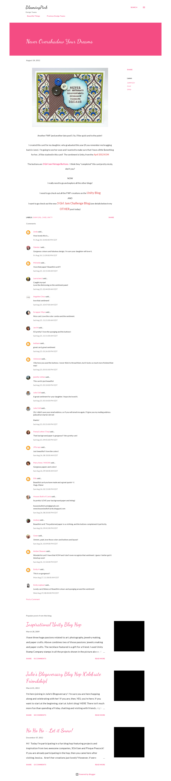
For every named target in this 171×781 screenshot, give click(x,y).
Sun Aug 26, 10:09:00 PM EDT (45, 543)
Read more (100, 659)
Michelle (36, 263)
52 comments (40, 765)
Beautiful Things (32, 16)
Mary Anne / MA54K (41, 462)
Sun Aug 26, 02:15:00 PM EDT (45, 489)
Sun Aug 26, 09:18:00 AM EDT (45, 471)
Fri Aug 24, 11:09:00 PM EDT (45, 255)
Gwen (35, 535)
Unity (129, 89)
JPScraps (37, 447)
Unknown (37, 359)
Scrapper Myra (39, 312)
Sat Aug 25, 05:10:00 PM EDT (45, 385)
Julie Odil (37, 392)
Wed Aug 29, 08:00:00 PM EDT (46, 593)
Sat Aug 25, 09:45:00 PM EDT (45, 440)
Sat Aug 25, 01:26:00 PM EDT (45, 351)
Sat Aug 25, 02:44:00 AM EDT (45, 289)
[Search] (134, 7)
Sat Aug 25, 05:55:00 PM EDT (45, 424)
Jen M (35, 327)
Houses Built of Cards (42, 496)
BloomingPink (36, 7)
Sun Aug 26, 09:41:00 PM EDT (45, 528)
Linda (35, 231)
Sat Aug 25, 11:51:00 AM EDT (45, 336)
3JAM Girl (131, 83)
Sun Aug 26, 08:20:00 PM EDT (45, 512)
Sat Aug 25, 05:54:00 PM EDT (45, 400)
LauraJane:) (38, 278)
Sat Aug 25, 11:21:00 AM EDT (45, 320)
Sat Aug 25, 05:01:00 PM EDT (45, 369)
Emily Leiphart (39, 585)
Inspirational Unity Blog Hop (53, 624)
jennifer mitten (39, 377)
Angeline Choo (39, 296)
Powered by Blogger (85, 774)
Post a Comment (33, 599)
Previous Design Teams (54, 16)
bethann (36, 343)
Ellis (35, 478)
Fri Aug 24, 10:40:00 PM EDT (45, 240)
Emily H (36, 569)
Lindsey (36, 520)
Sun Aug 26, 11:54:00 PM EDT (45, 562)
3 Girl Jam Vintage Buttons (55, 164)
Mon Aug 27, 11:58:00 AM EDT (46, 577)
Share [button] (130, 70)
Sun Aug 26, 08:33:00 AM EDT (45, 455)
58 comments (40, 715)
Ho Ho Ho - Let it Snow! (49, 730)
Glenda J (36, 247)
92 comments (40, 659)
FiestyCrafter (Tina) (41, 431)
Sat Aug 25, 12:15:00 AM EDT (45, 271)
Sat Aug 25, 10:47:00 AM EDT (45, 305)
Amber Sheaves (39, 551)
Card (129, 86)
